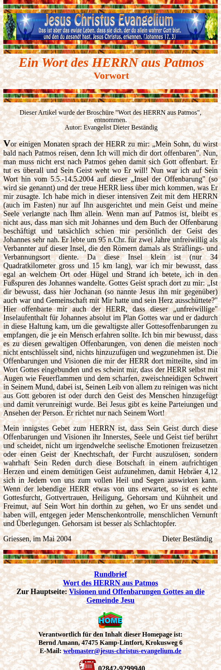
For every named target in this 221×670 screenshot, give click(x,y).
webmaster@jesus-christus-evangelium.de (122, 650)
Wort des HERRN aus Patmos (110, 583)
